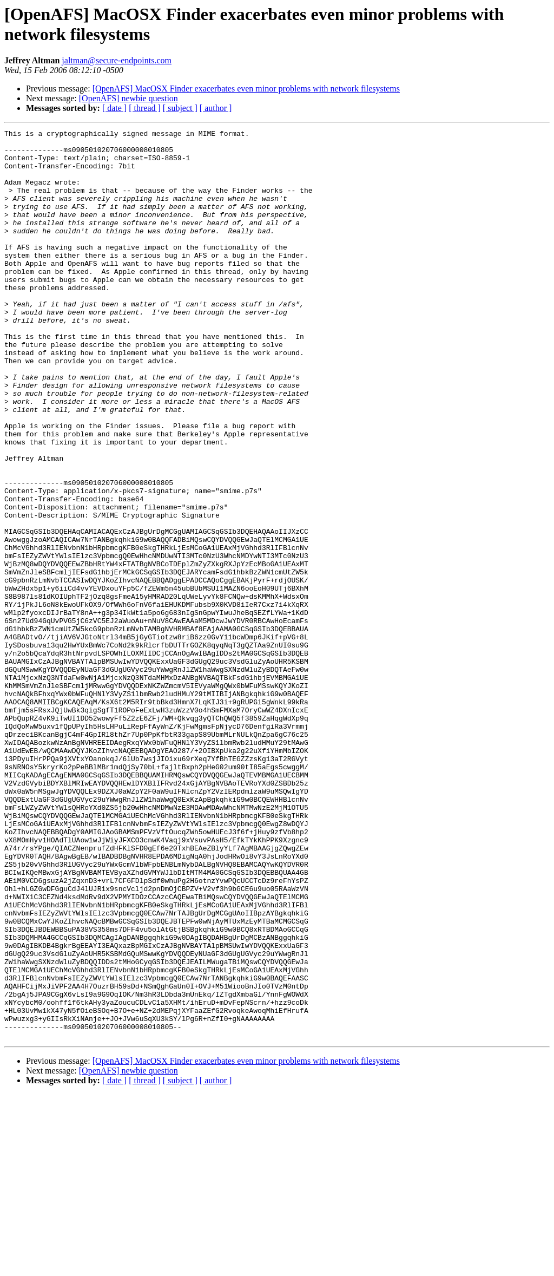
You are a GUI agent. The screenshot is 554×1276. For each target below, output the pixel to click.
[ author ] (216, 108)
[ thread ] (145, 108)
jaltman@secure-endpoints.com (117, 60)
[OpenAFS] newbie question (128, 98)
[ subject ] (180, 108)
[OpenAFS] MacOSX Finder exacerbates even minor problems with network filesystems (246, 88)
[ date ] (114, 108)
